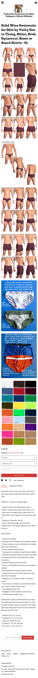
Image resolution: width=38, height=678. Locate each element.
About (9, 654)
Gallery (16, 654)
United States (14, 453)
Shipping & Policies (16, 486)
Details (4, 486)
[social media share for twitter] (6, 480)
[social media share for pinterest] (10, 480)
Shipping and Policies (27, 654)
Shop (3, 654)
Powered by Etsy (7, 674)
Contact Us (5, 656)
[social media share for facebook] (2, 480)
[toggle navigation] (2, 3)
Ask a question (18, 480)
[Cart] (36, 3)
